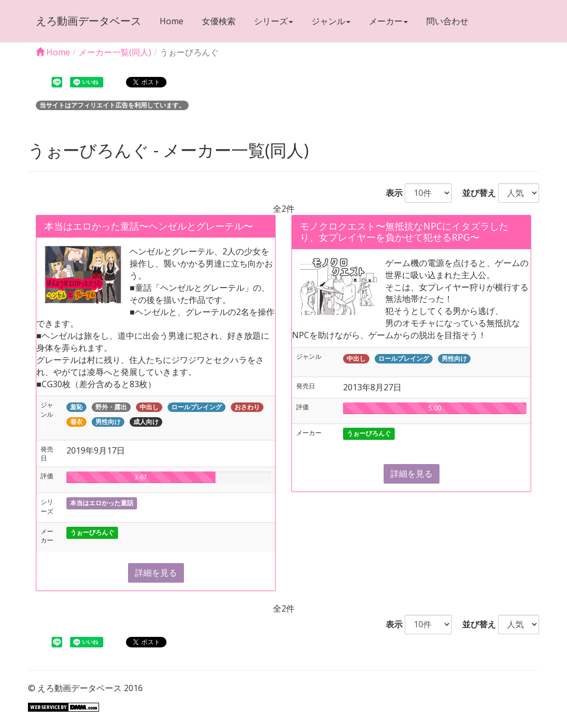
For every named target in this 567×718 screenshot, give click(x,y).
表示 (390, 193)
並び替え (475, 193)
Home (171, 21)
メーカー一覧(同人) (115, 52)
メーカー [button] (388, 21)
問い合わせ (447, 21)
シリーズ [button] (273, 21)
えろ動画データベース (88, 21)
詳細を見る (156, 572)
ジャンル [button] (330, 21)
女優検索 (219, 21)
